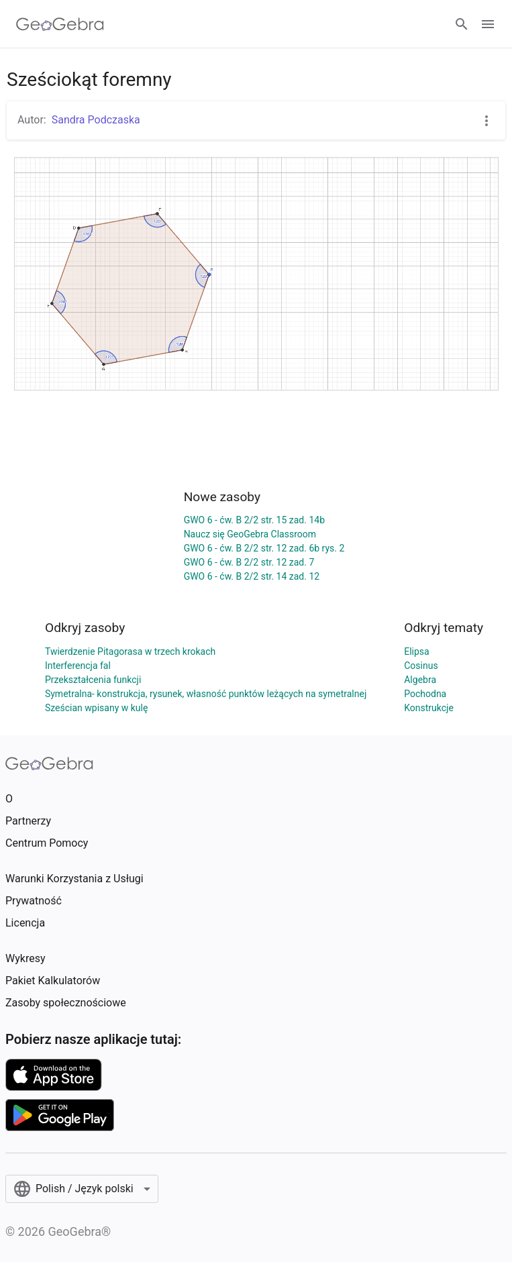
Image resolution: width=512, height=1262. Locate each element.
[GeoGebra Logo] (60, 24)
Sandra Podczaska (96, 119)
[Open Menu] (488, 24)
